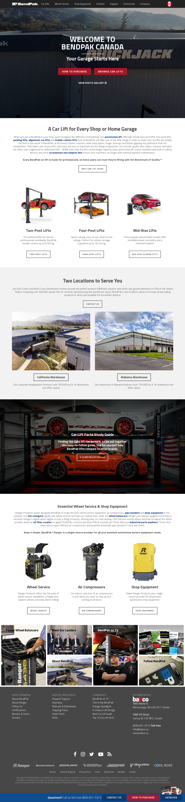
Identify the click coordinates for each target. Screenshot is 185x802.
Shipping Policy (60, 710)
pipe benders (132, 513)
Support (115, 4)
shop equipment (154, 513)
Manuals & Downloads (64, 706)
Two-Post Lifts (38, 254)
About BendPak (62, 661)
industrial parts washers (143, 522)
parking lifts (20, 140)
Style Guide (109, 771)
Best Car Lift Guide (92, 168)
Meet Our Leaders (64, 630)
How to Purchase (143, 797)
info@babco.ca (140, 729)
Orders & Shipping (67, 771)
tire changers (35, 516)
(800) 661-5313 (141, 725)
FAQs (55, 717)
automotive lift (113, 137)
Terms (97, 771)
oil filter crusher (42, 522)
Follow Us (17, 706)
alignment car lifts (39, 140)
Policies (52, 771)
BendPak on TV (108, 630)
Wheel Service (63, 4)
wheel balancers (118, 516)
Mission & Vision (20, 714)
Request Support (61, 699)
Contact (16, 717)
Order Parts (58, 714)
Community (130, 4)
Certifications (19, 710)
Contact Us (92, 304)
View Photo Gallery (92, 83)
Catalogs (171, 796)
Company (146, 4)
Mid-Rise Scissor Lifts (145, 254)
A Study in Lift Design (92, 457)
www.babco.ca (140, 733)
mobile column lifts (66, 140)
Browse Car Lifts (110, 71)
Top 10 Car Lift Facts (103, 717)
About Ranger (19, 702)
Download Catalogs (157, 630)
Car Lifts (47, 4)
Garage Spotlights (102, 706)
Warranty (57, 702)
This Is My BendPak (103, 702)
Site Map (121, 771)
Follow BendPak (154, 661)
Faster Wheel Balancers (22, 630)
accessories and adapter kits (65, 152)
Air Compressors (91, 610)
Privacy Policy (85, 771)
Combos (102, 4)
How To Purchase (74, 71)
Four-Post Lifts (92, 254)
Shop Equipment (84, 4)
